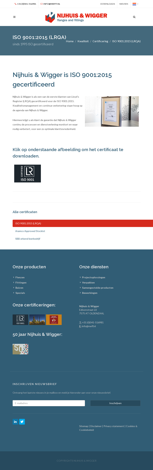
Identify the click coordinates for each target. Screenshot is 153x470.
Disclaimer (96, 426)
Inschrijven (115, 403)
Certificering (100, 41)
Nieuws (123, 3)
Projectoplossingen (93, 277)
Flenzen (20, 277)
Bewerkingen (89, 292)
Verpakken (88, 282)
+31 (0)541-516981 (93, 322)
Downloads (107, 3)
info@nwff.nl (89, 326)
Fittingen (20, 282)
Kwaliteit (83, 41)
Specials (20, 292)
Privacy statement (114, 426)
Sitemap (84, 426)
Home (70, 41)
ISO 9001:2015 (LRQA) (126, 41)
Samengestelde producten (97, 287)
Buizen (19, 287)
